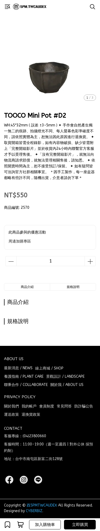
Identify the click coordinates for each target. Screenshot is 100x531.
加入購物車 (45, 524)
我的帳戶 (29, 406)
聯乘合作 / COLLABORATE (26, 385)
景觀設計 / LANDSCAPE (65, 376)
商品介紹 (27, 287)
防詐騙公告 (83, 406)
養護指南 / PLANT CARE (23, 376)
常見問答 (64, 406)
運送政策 (11, 414)
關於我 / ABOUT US (66, 385)
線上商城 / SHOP (49, 368)
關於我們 (11, 406)
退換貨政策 (31, 414)
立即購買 (80, 524)
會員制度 (46, 406)
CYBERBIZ (34, 511)
